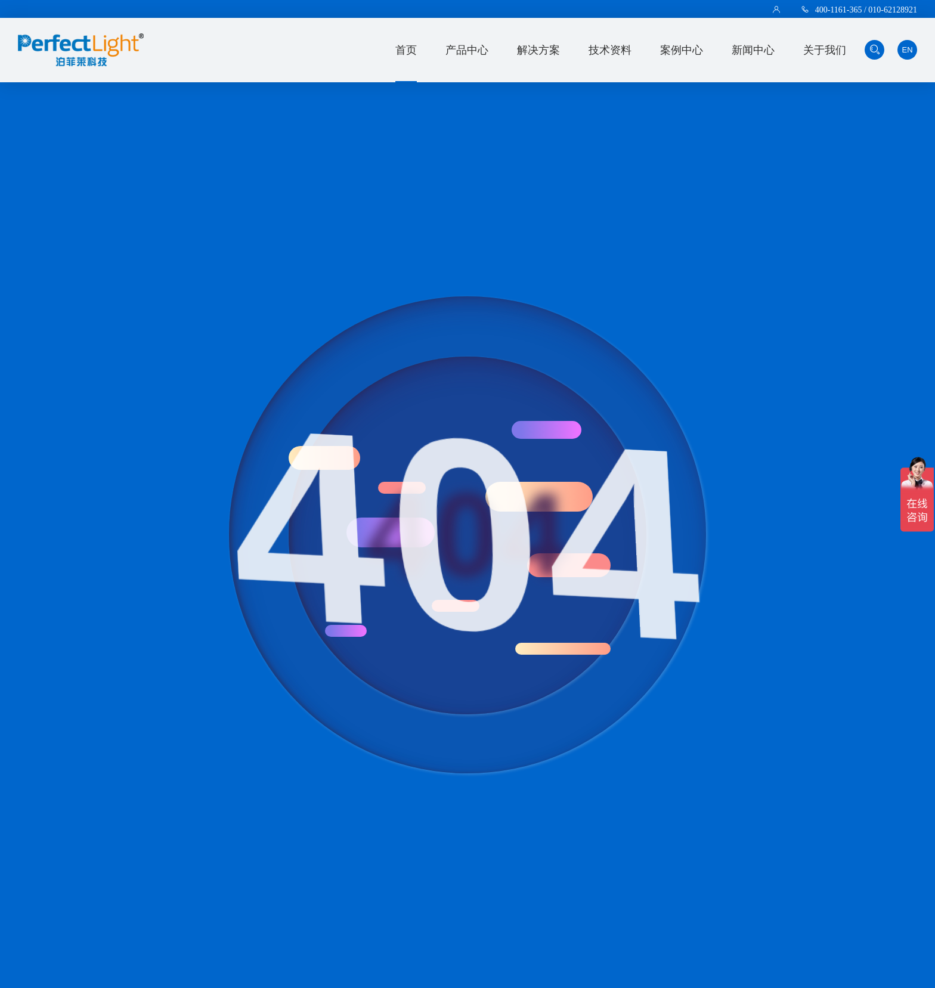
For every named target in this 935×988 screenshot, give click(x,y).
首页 (406, 50)
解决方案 (538, 50)
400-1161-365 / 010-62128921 (866, 9)
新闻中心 (753, 50)
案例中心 (681, 50)
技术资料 (610, 50)
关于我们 (824, 50)
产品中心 (466, 50)
